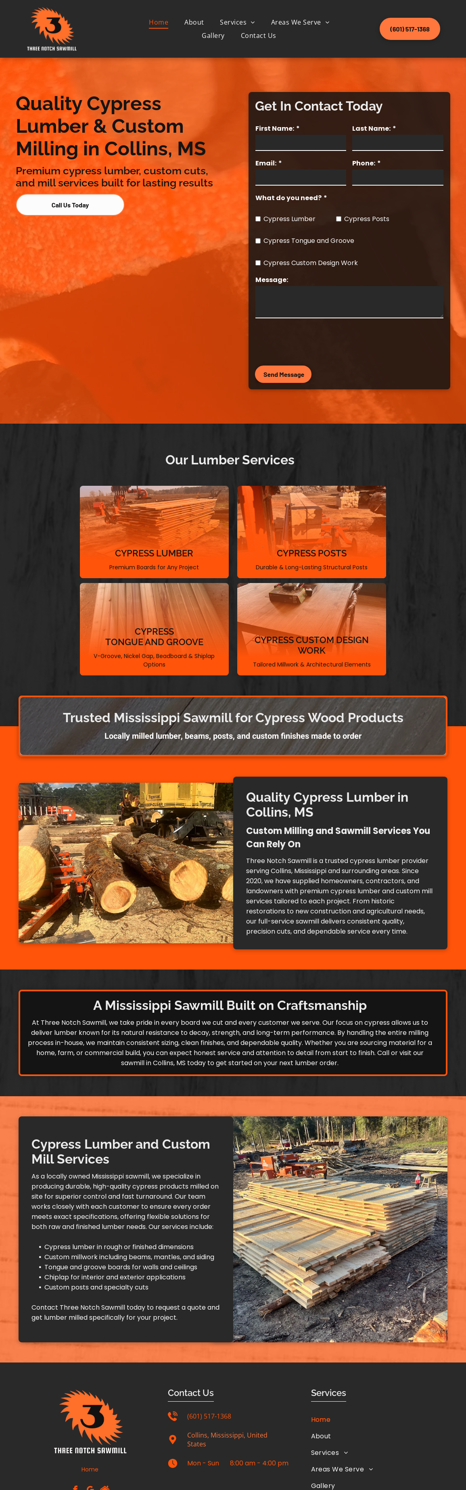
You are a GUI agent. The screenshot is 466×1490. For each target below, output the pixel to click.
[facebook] (75, 1410)
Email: (265, 163)
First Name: (274, 128)
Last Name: (371, 128)
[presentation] (316, 341)
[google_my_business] (90, 1410)
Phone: (363, 163)
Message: (271, 279)
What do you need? (288, 198)
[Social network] (104, 1410)
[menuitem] (158, 22)
